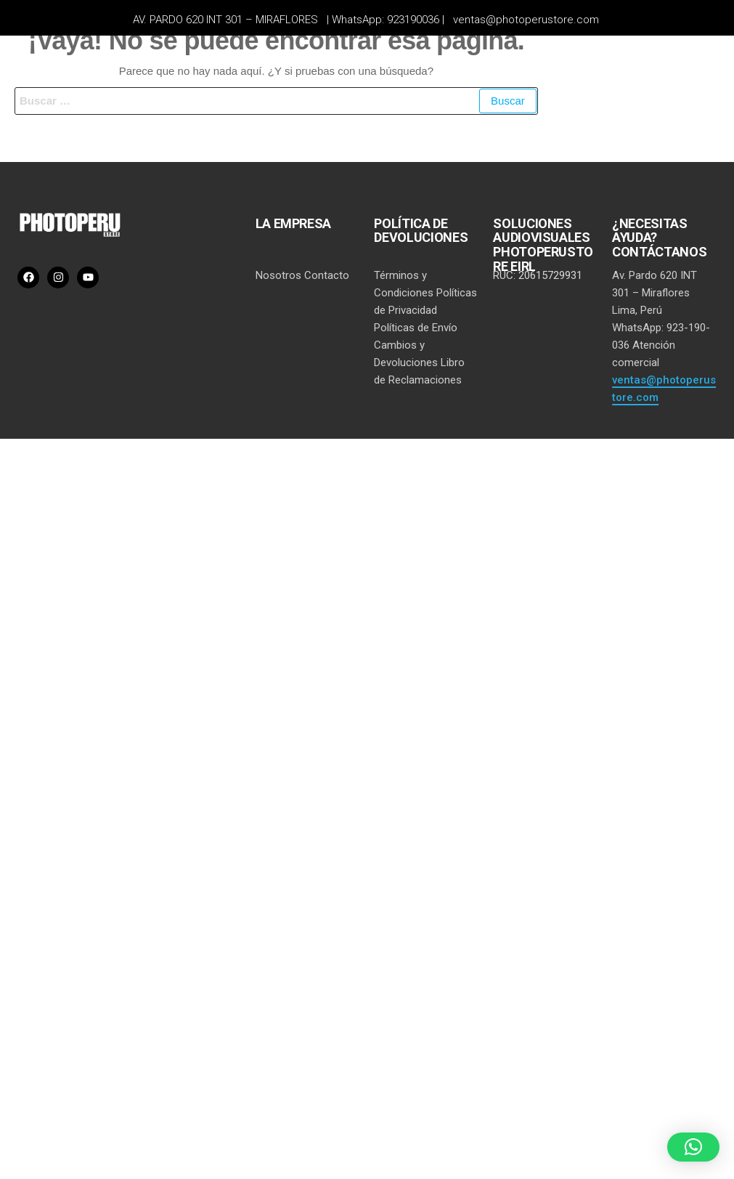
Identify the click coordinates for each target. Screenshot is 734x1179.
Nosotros (278, 275)
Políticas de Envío (415, 327)
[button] (693, 1147)
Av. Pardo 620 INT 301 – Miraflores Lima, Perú (654, 293)
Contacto (326, 275)
